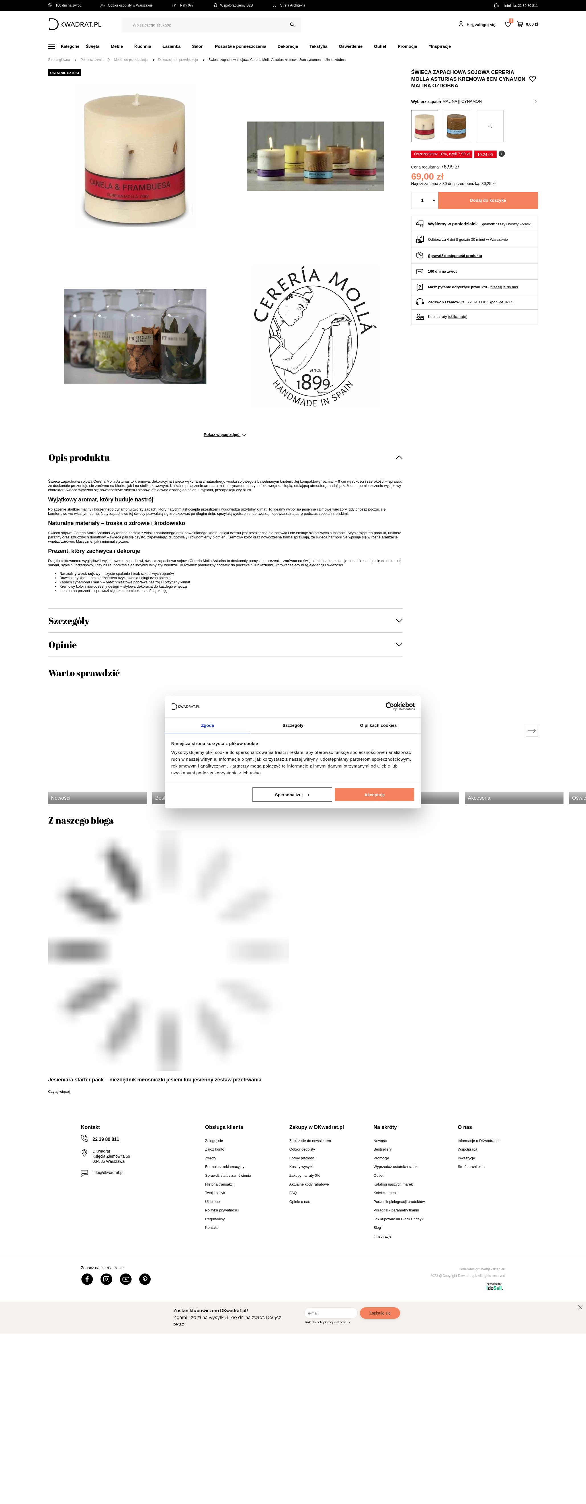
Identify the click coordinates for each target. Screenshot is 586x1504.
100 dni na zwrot (64, 5)
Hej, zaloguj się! (482, 24)
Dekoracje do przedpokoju (178, 60)
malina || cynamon (489, 101)
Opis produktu (79, 457)
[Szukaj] (292, 24)
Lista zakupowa (511, 20)
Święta (93, 46)
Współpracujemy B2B (233, 5)
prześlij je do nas (504, 287)
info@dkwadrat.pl (108, 1172)
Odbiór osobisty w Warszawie (127, 5)
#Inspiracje (440, 46)
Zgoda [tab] (207, 725)
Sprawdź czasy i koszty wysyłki (505, 224)
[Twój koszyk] (527, 24)
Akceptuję (374, 794)
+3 (490, 126)
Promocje (407, 46)
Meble (117, 46)
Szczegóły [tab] (292, 725)
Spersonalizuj (292, 794)
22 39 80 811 (528, 6)
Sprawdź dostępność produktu (455, 256)
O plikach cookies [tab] (378, 725)
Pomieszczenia (92, 60)
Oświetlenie (350, 46)
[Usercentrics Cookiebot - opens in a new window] (390, 706)
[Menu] (67, 46)
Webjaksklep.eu (493, 1269)
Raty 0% (183, 5)
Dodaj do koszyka (488, 200)
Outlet (380, 46)
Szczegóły (68, 620)
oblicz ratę (457, 316)
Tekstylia (318, 46)
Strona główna (59, 60)
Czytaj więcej (59, 1091)
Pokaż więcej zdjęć (225, 434)
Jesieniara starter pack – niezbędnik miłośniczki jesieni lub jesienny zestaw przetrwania (154, 1080)
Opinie (62, 644)
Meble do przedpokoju (130, 60)
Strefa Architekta (289, 5)
